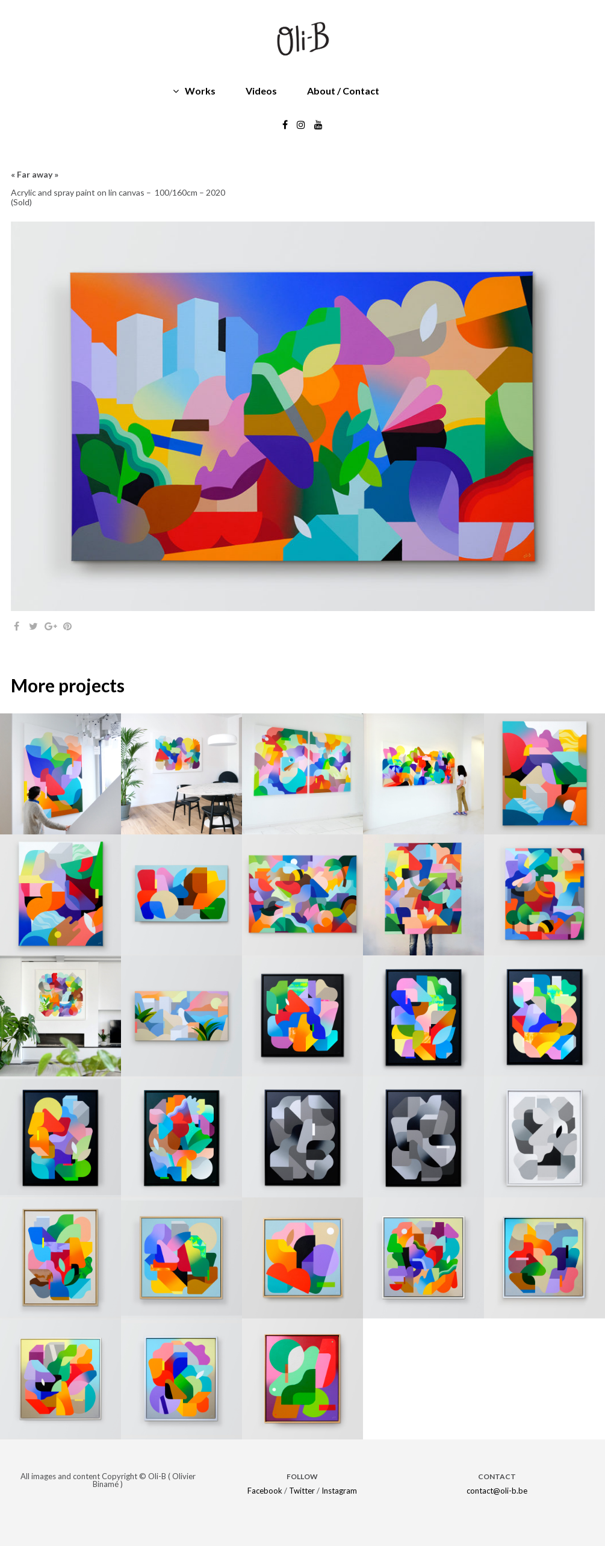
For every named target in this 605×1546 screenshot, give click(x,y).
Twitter (302, 1490)
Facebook (264, 1490)
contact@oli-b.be (497, 1490)
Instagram (339, 1490)
